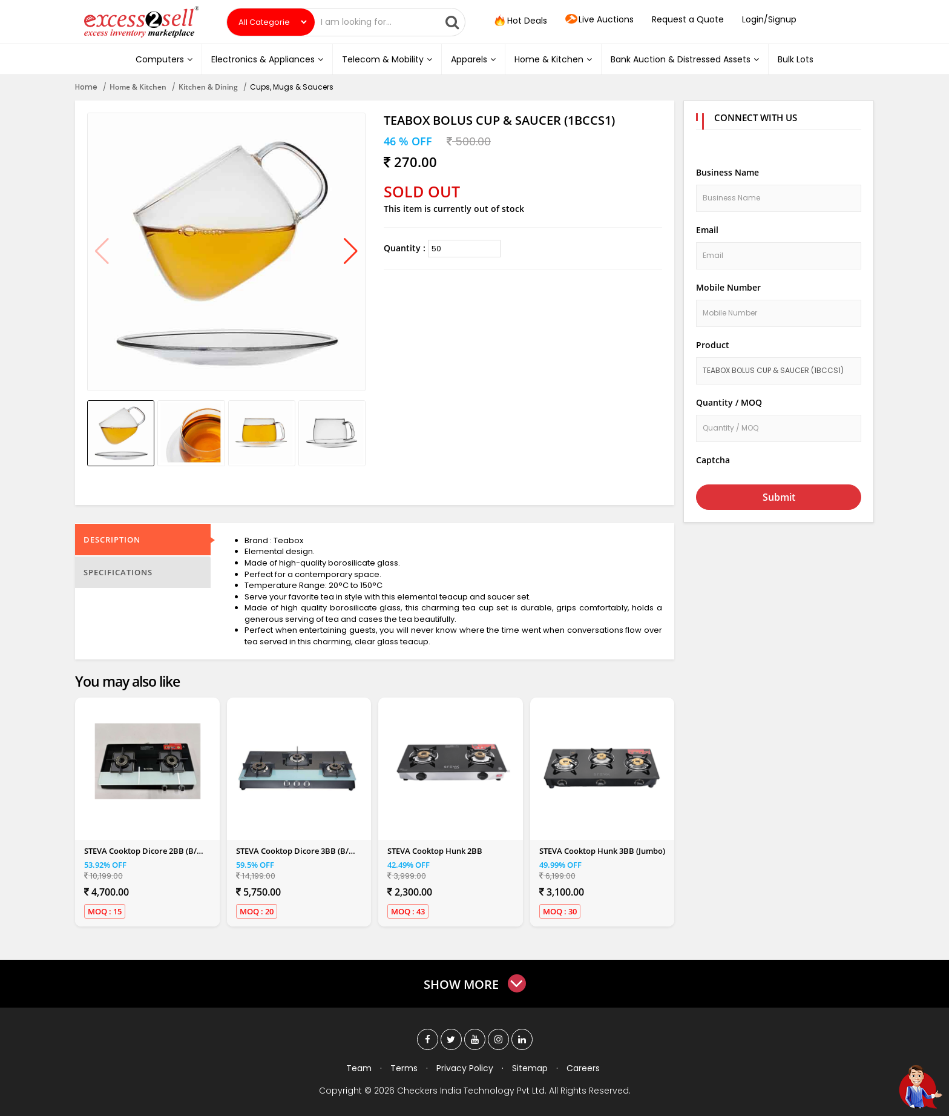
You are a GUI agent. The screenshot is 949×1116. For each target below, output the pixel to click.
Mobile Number (728, 287)
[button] (351, 252)
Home (86, 87)
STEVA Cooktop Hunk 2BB (434, 850)
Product (712, 345)
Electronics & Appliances (267, 59)
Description (112, 539)
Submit (779, 497)
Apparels (473, 59)
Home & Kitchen (553, 59)
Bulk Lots (795, 59)
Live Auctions (599, 20)
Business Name (727, 172)
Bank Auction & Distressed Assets (685, 59)
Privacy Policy (464, 1068)
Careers (583, 1068)
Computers (164, 59)
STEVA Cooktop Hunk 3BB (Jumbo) (602, 850)
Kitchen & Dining (208, 87)
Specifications (118, 572)
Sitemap (530, 1068)
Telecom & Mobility (387, 59)
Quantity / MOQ (729, 402)
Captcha (713, 460)
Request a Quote (688, 19)
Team (359, 1068)
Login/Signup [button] (769, 19)
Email (707, 230)
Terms (404, 1068)
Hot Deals (520, 21)
